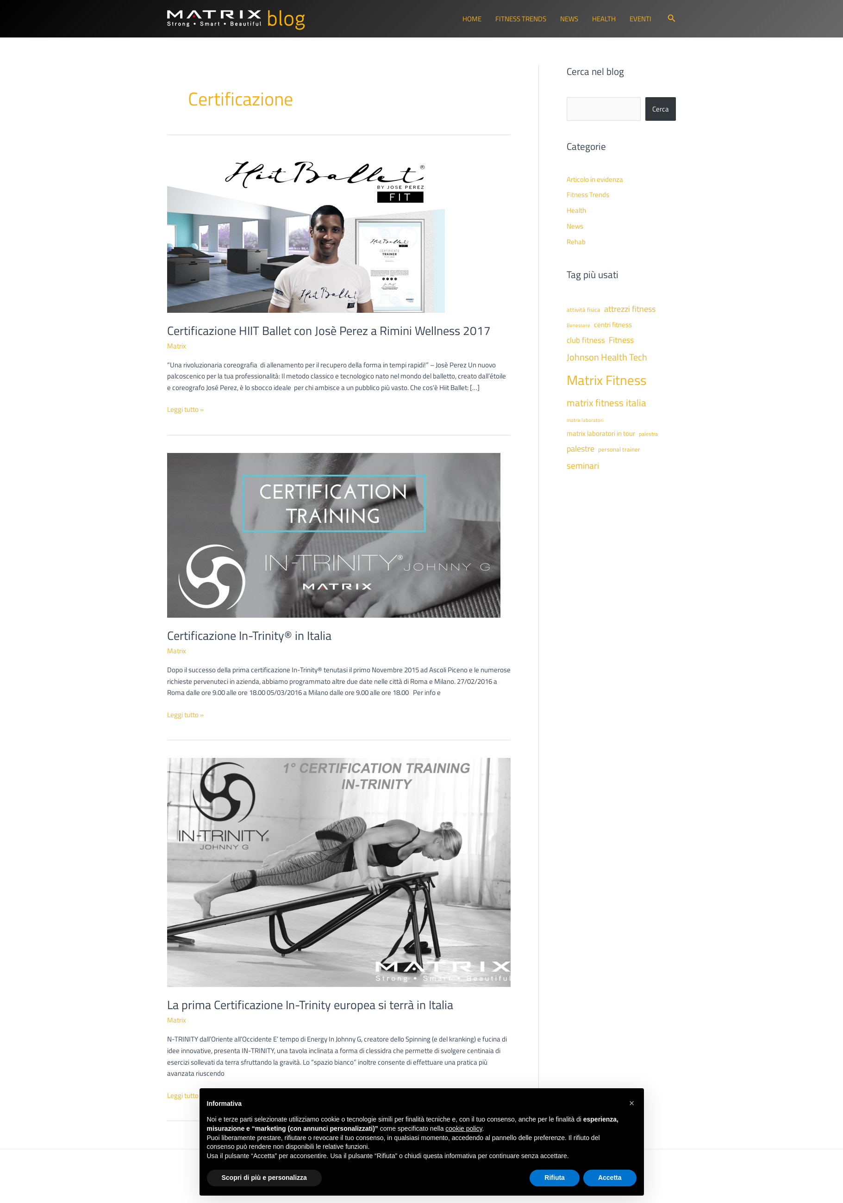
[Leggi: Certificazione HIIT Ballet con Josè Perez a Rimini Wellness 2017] (306, 231)
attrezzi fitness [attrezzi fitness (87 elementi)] (630, 308)
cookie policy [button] (463, 1128)
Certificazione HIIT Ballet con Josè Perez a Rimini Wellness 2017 (329, 331)
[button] (672, 18)
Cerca (660, 109)
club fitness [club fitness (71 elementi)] (586, 340)
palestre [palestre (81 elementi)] (580, 448)
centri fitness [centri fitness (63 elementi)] (613, 324)
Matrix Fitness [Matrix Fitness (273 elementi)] (606, 380)
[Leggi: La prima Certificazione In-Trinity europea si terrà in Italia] (339, 871)
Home (471, 18)
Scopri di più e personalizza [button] (264, 1177)
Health (604, 18)
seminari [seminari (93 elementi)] (583, 465)
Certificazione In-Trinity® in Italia (249, 635)
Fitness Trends (520, 18)
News (569, 18)
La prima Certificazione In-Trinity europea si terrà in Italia (310, 1005)
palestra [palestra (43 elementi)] (648, 434)
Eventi (640, 18)
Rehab (576, 241)
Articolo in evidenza (595, 179)
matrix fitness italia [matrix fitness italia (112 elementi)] (606, 402)
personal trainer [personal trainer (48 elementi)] (619, 449)
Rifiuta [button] (554, 1177)
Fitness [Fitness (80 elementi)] (621, 340)
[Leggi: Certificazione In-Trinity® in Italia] (333, 534)
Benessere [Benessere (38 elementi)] (578, 325)
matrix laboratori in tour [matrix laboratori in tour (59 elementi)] (601, 433)
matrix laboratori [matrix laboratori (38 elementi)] (585, 420)
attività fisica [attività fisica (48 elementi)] (583, 309)
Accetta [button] (610, 1177)
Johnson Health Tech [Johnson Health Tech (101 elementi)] (607, 357)
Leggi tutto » (185, 409)
